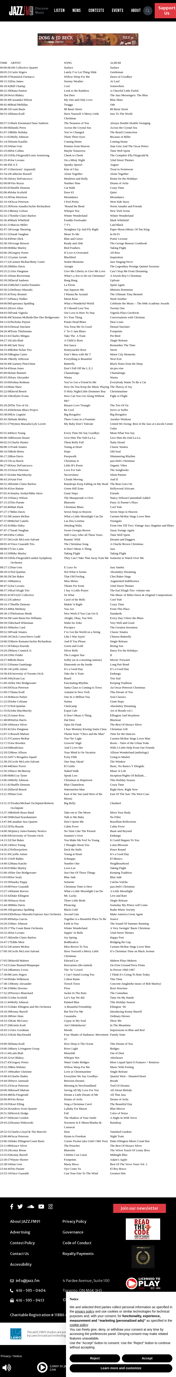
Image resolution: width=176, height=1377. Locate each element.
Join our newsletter (139, 1208)
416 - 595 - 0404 (31, 1290)
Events (119, 10)
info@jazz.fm (27, 1280)
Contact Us (19, 1253)
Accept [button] (147, 1358)
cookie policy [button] (79, 1325)
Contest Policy (22, 1243)
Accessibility (21, 1264)
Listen (61, 10)
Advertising (20, 1232)
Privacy (6, 1356)
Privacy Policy (74, 1221)
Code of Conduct (77, 1243)
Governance (73, 1232)
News (78, 10)
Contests (98, 10)
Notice (17, 1356)
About (138, 10)
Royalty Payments (78, 1253)
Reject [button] (95, 1358)
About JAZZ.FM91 (25, 1221)
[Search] (149, 10)
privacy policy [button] (84, 1311)
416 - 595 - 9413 (30, 1300)
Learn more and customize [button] (121, 1368)
